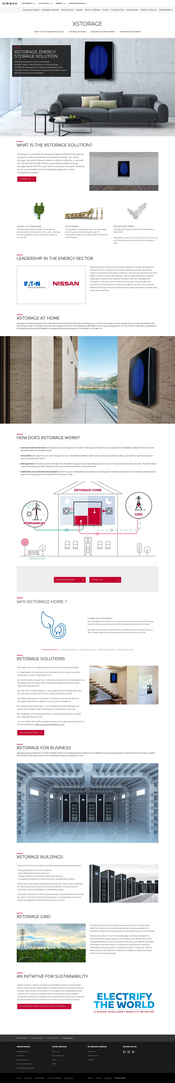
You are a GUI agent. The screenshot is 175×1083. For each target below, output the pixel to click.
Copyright (108, 1078)
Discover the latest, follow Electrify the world (43, 1006)
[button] (28, 3)
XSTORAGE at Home (77, 32)
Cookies (98, 1078)
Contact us (97, 580)
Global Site (28, 1078)
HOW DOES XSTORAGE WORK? (102, 32)
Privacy (90, 1078)
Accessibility (69, 1078)
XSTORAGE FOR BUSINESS (130, 32)
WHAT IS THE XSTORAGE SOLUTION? (49, 32)
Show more (165, 10)
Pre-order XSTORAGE (65, 580)
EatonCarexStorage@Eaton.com (49, 724)
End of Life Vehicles (54, 1078)
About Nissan (39, 1078)
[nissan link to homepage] (9, 3)
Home (19, 1078)
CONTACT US (25, 179)
